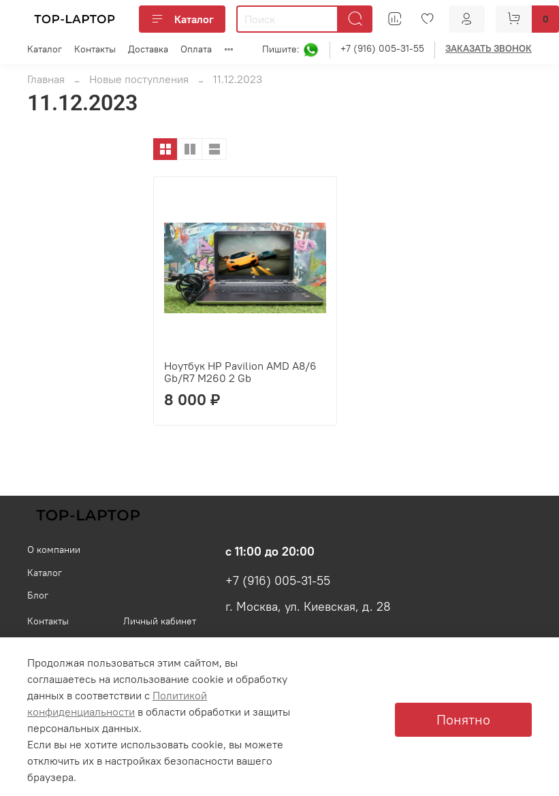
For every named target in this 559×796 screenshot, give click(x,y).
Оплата (196, 49)
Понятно (463, 719)
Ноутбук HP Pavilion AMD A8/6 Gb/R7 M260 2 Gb (240, 372)
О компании (53, 549)
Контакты (95, 49)
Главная (46, 79)
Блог (37, 595)
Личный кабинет (159, 621)
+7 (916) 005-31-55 (382, 48)
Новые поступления (139, 79)
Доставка (148, 49)
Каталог (182, 19)
